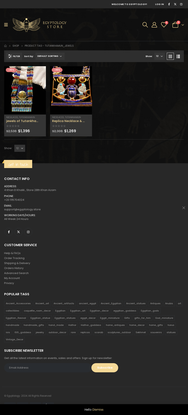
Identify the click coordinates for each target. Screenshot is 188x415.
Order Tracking (14, 258)
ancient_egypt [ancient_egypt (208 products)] (87, 303)
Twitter (18, 232)
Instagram (28, 232)
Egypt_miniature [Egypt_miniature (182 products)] (109, 318)
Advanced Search (16, 273)
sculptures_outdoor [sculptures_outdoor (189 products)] (119, 332)
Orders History (13, 268)
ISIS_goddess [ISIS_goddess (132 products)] (23, 332)
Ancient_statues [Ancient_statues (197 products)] (136, 303)
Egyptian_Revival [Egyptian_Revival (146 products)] (16, 318)
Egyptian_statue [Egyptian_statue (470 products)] (40, 318)
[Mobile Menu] (7, 24)
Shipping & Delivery (17, 263)
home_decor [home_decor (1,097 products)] (137, 325)
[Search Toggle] (145, 24)
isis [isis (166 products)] (8, 332)
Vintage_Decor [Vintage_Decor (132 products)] (14, 339)
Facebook (9, 232)
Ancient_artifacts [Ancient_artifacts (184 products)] (64, 303)
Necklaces (12, 117)
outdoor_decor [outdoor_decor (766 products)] (57, 332)
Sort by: (28, 56)
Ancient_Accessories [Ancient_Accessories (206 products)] (18, 303)
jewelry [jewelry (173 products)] (40, 332)
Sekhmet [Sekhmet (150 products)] (141, 332)
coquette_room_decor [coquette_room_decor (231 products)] (37, 310)
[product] (25, 90)
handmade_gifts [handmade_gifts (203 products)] (34, 325)
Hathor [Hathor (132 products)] (72, 325)
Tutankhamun (27, 117)
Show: (148, 56)
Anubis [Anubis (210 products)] (169, 303)
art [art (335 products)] (179, 303)
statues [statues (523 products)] (171, 332)
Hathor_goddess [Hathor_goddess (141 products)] (91, 325)
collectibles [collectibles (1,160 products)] (12, 310)
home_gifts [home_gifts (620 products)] (156, 325)
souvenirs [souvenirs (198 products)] (156, 332)
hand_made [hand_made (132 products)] (56, 325)
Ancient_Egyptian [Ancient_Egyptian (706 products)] (111, 303)
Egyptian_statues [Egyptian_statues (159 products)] (65, 318)
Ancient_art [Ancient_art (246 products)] (42, 303)
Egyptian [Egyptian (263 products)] (60, 310)
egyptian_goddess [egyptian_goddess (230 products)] (124, 310)
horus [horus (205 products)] (171, 325)
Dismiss (97, 410)
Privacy (9, 283)
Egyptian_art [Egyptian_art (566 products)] (77, 310)
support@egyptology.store (22, 209)
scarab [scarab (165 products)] (99, 332)
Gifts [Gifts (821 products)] (127, 318)
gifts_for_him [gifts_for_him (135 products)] (142, 318)
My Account (12, 278)
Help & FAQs (12, 253)
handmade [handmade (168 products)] (12, 325)
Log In (159, 4)
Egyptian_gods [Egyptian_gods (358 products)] (150, 310)
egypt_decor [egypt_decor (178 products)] (88, 318)
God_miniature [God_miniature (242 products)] (164, 318)
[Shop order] (50, 56)
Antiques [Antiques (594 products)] (155, 303)
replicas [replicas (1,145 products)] (85, 332)
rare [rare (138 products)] (73, 332)
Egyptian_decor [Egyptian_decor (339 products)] (99, 310)
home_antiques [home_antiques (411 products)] (115, 325)
